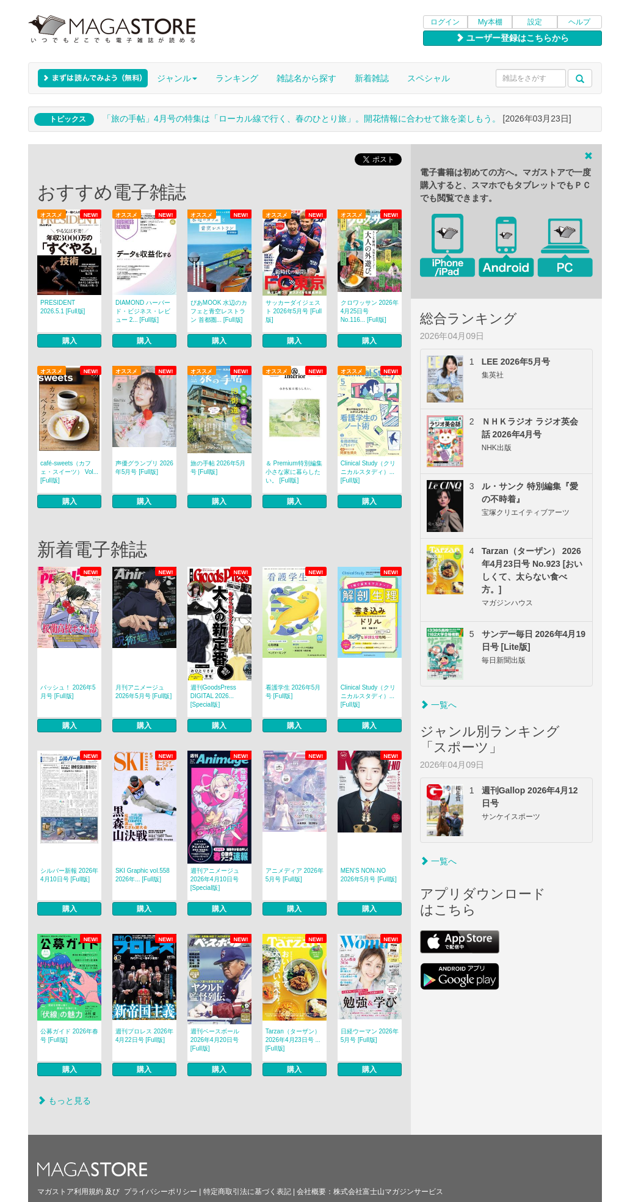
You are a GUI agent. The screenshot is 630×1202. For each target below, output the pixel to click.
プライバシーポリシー (160, 1191)
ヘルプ (579, 22)
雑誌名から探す (306, 78)
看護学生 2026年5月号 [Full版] (293, 691)
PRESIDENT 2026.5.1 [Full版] (62, 307)
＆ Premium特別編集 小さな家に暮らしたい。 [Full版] (294, 472)
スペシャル (428, 78)
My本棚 (490, 22)
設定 (534, 22)
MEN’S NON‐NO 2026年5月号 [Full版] (369, 875)
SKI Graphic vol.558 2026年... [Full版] (142, 875)
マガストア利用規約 (70, 1191)
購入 (69, 341)
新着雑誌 (372, 78)
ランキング (236, 78)
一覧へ (438, 705)
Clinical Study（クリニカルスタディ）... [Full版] (368, 472)
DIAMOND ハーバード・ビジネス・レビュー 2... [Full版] (142, 311)
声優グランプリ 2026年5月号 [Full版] (144, 467)
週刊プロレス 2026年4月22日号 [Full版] (144, 1035)
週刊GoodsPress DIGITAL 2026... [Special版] (213, 696)
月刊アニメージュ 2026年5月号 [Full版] (143, 691)
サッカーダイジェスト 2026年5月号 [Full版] (294, 311)
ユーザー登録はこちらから (512, 38)
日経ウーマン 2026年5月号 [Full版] (370, 1035)
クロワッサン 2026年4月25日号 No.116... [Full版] (370, 311)
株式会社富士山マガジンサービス (388, 1191)
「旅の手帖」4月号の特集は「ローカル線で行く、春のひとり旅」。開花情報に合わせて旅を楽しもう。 (302, 118)
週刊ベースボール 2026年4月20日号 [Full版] (214, 1040)
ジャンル (177, 78)
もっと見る (64, 1100)
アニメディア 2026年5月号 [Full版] (295, 875)
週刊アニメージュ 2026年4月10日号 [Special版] (214, 879)
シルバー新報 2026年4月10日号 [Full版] (69, 875)
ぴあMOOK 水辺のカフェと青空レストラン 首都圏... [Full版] (218, 311)
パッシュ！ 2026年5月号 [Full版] (68, 691)
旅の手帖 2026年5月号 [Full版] (218, 467)
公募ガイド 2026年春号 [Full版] (69, 1035)
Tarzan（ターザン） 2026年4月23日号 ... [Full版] (293, 1040)
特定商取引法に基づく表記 (247, 1191)
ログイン (445, 22)
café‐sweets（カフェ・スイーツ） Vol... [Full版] (69, 472)
